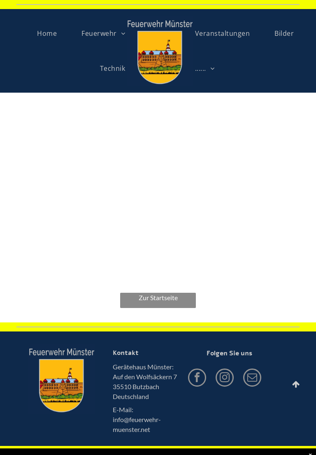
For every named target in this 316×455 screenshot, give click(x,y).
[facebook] (197, 379)
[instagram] (225, 379)
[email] (252, 379)
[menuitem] (47, 33)
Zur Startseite (158, 297)
